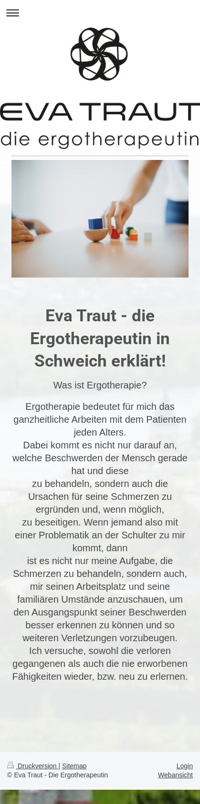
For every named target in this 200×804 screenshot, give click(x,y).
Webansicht (175, 775)
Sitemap (74, 766)
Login (185, 766)
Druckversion (32, 766)
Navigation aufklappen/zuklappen (100, 12)
